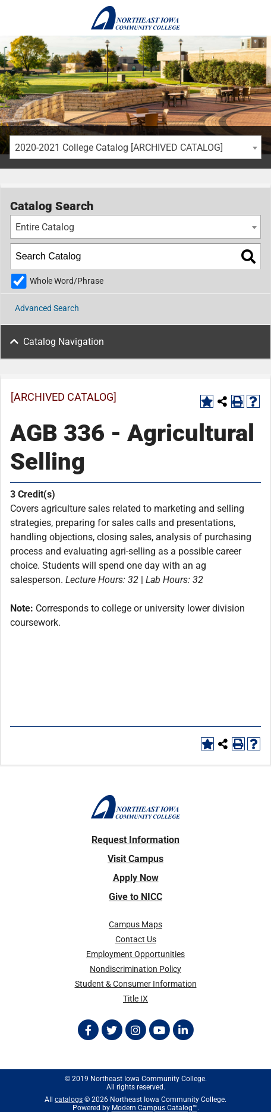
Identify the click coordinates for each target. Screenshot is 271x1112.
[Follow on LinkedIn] (183, 1030)
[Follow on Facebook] (88, 1030)
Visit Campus (135, 858)
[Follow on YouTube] (159, 1030)
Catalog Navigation (63, 341)
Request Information (135, 839)
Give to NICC (135, 896)
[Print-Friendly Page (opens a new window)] (237, 401)
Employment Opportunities (135, 954)
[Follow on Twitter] (111, 1030)
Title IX (135, 998)
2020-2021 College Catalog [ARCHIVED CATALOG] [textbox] (119, 147)
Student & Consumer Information (136, 984)
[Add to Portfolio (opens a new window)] (206, 401)
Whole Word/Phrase (66, 281)
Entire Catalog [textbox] (44, 227)
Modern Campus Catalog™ (154, 1108)
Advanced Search (47, 308)
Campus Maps (135, 924)
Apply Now (136, 877)
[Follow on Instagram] (135, 1030)
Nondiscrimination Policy (135, 969)
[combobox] (135, 147)
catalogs (69, 1099)
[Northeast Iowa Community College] (136, 18)
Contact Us (135, 939)
